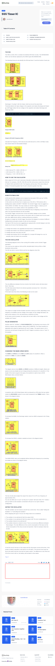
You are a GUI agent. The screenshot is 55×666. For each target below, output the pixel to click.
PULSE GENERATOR (12, 322)
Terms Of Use (38, 661)
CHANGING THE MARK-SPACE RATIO (17, 351)
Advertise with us (23, 657)
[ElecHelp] (9, 3)
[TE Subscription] (32, 630)
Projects (48, 2)
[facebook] (41, 563)
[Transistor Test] (32, 620)
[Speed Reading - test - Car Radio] (6, 640)
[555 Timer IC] (6, 620)
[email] (48, 563)
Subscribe (46, 22)
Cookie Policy (37, 659)
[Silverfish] (32, 640)
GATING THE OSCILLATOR (14, 507)
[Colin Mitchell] (5, 19)
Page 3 (7, 557)
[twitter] (43, 563)
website (46, 605)
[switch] (52, 3)
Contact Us (22, 661)
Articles (43, 2)
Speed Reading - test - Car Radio (18, 640)
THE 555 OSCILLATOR (12, 240)
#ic (13, 562)
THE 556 (8, 52)
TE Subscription (42, 630)
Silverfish (40, 640)
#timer (10, 562)
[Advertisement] (27, 571)
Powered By (7, 661)
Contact (48, 3)
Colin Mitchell (23, 597)
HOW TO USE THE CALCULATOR (16, 177)
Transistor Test (42, 620)
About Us (22, 659)
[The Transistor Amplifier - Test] (6, 630)
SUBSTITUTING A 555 (12, 195)
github (50, 657)
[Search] (26, 3)
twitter (46, 603)
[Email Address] (46, 19)
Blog (44, 3)
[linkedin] (46, 563)
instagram (47, 602)
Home (38, 2)
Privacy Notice (38, 657)
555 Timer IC (10, 14)
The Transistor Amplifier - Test (18, 630)
